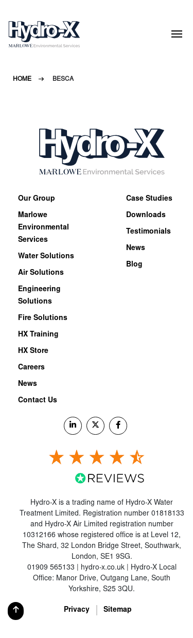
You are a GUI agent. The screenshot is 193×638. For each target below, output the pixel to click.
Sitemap (117, 610)
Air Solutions (41, 273)
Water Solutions (46, 256)
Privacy (77, 610)
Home (22, 79)
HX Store (33, 351)
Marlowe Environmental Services (43, 228)
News (27, 384)
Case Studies (149, 199)
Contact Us (37, 400)
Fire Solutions (42, 318)
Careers (31, 367)
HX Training (38, 335)
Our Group (36, 199)
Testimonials (148, 232)
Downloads (146, 215)
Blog (134, 265)
